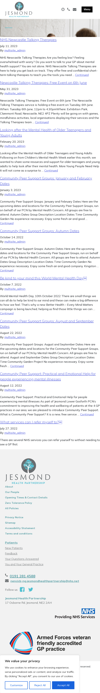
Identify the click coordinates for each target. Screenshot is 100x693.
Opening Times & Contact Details (26, 497)
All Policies (12, 508)
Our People (12, 492)
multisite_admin (14, 50)
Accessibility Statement (20, 528)
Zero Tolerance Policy (18, 503)
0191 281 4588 (22, 576)
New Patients (14, 548)
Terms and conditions (18, 533)
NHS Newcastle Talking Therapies (28, 39)
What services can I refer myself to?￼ (31, 422)
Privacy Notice (14, 517)
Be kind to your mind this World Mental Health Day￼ (43, 278)
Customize (16, 685)
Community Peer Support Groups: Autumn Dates (39, 231)
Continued (82, 75)
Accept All (63, 685)
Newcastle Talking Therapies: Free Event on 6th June (43, 82)
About (9, 486)
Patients (11, 542)
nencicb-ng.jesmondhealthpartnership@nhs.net (44, 581)
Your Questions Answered (22, 559)
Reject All (40, 685)
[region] (39, 674)
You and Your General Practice (24, 564)
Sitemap (10, 522)
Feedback (11, 553)
